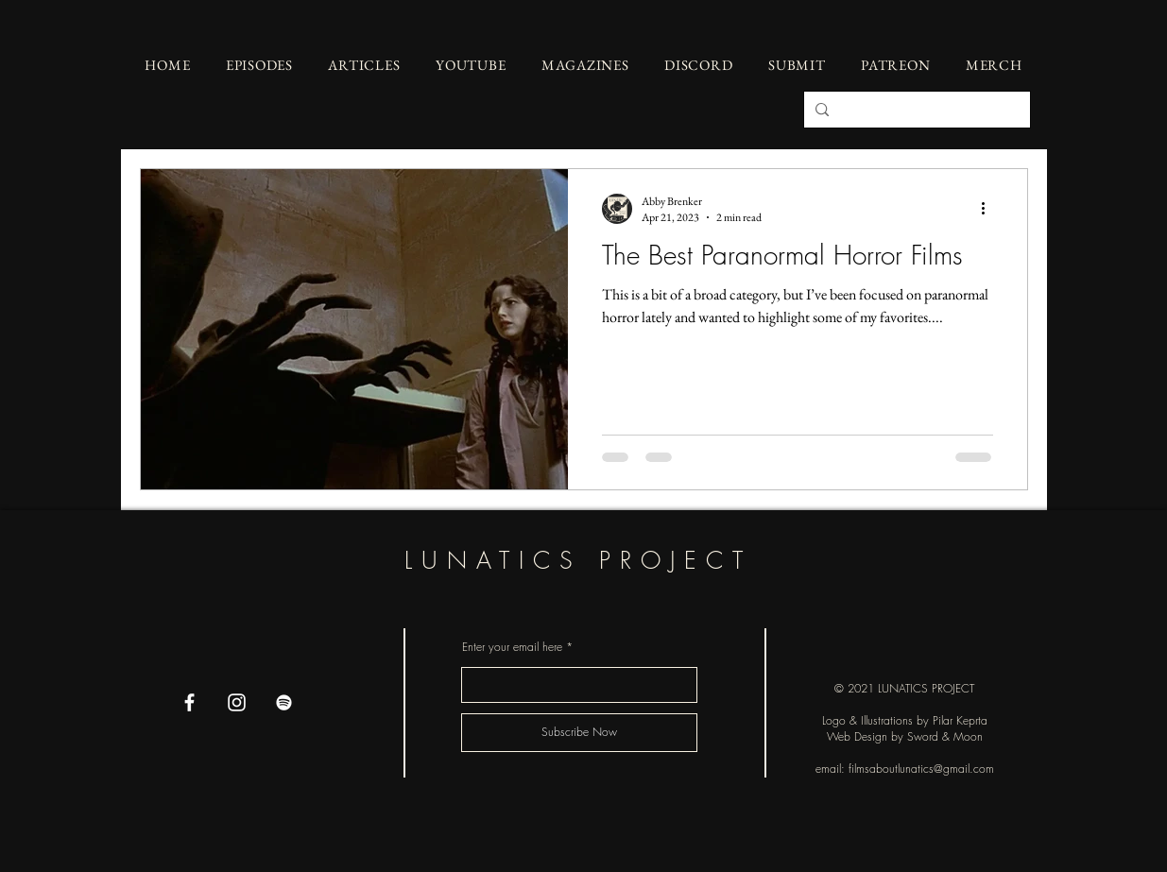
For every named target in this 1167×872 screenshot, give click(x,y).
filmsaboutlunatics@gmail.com (921, 769)
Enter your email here (512, 647)
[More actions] (990, 208)
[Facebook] (189, 702)
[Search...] (915, 110)
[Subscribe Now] (579, 732)
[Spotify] (284, 702)
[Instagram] (237, 702)
